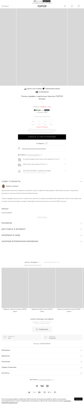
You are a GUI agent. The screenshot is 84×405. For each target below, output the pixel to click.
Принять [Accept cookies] (78, 399)
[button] (40, 83)
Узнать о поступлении (42, 137)
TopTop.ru (42, 6)
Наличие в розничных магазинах (34, 148)
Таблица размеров (42, 116)
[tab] (32, 263)
